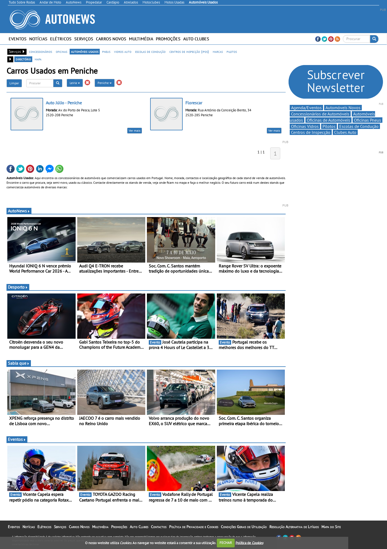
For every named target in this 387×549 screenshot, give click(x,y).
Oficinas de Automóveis (328, 120)
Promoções (168, 38)
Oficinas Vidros (305, 126)
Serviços (83, 38)
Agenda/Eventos (306, 107)
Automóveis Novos (342, 107)
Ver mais (134, 130)
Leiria (75, 83)
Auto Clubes (196, 38)
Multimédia (141, 38)
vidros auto (122, 51)
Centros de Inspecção (310, 132)
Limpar (14, 83)
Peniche (105, 83)
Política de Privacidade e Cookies (193, 526)
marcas (218, 51)
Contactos (158, 526)
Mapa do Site (331, 526)
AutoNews (19, 211)
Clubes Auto (345, 132)
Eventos (18, 38)
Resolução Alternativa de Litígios (294, 526)
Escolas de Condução (359, 126)
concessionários (40, 51)
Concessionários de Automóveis (320, 114)
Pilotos (329, 126)
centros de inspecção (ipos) (189, 51)
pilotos (232, 51)
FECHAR (226, 542)
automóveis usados (84, 51)
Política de (249, 542)
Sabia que (19, 363)
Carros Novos (111, 38)
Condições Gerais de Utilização (244, 526)
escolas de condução (150, 51)
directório (23, 59)
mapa (38, 59)
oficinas (61, 51)
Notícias (38, 38)
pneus (106, 51)
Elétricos (61, 38)
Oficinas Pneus (367, 120)
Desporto (18, 287)
